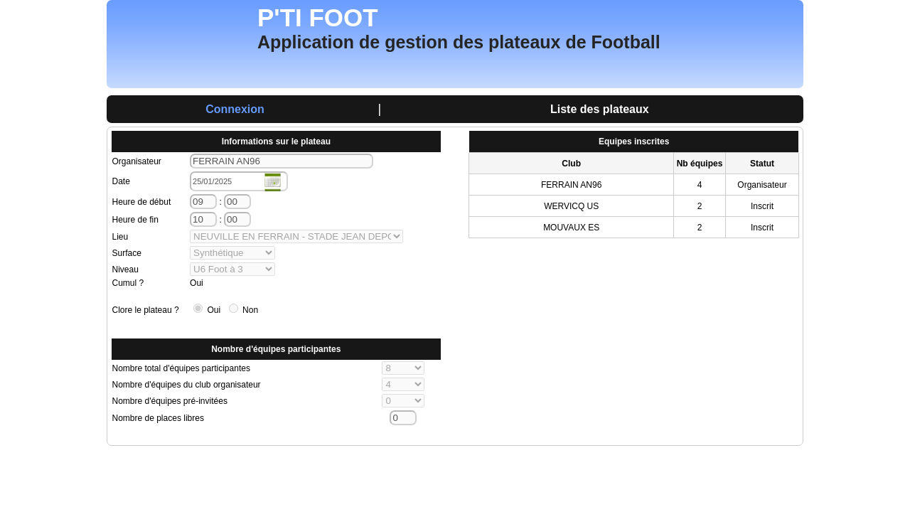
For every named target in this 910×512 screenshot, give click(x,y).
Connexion (234, 109)
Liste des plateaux (599, 109)
